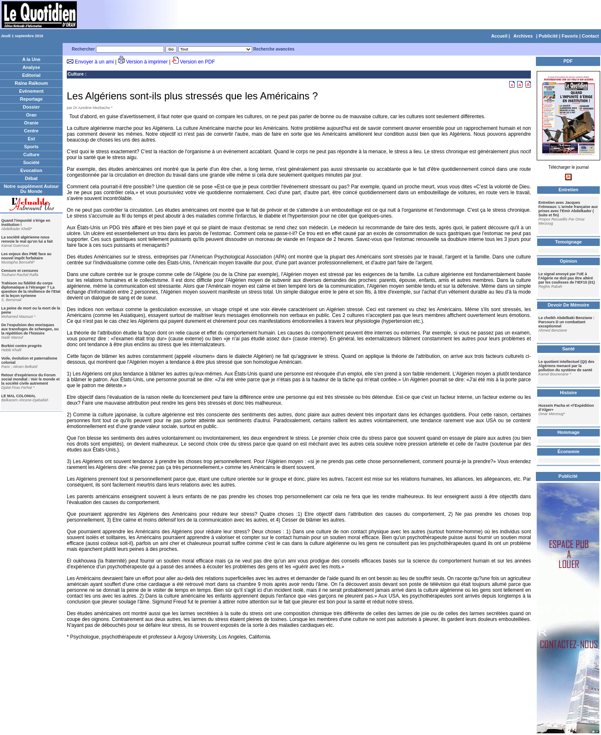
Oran (31, 114)
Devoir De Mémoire (568, 304)
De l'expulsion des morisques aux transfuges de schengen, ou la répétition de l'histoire (30, 329)
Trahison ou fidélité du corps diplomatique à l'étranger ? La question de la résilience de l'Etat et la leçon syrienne (31, 289)
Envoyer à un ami (94, 62)
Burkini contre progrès (21, 346)
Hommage (568, 432)
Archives (523, 35)
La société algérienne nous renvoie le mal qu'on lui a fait (27, 239)
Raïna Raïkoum (31, 83)
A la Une (31, 59)
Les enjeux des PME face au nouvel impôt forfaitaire (26, 256)
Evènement (31, 91)
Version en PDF (197, 62)
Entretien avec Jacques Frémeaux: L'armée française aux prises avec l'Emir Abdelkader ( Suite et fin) (568, 208)
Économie (569, 451)
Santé (568, 348)
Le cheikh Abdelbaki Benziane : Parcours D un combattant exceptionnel (566, 322)
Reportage (31, 98)
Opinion (568, 261)
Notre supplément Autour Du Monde (31, 189)
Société (31, 162)
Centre (31, 130)
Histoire (568, 392)
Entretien (568, 189)
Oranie (31, 122)
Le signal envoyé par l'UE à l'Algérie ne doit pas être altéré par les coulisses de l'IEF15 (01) (566, 278)
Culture (31, 154)
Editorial (31, 75)
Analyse (31, 67)
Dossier (31, 106)
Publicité (548, 35)
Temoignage (568, 241)
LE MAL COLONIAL (18, 396)
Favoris (570, 35)
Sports (31, 146)
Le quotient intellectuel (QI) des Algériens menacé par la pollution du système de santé (566, 366)
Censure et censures (19, 271)
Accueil (499, 35)
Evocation (31, 170)
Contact (590, 35)
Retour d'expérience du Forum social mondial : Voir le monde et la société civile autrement (30, 379)
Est (31, 138)
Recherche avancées (274, 49)
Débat (31, 178)
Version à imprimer (147, 62)
